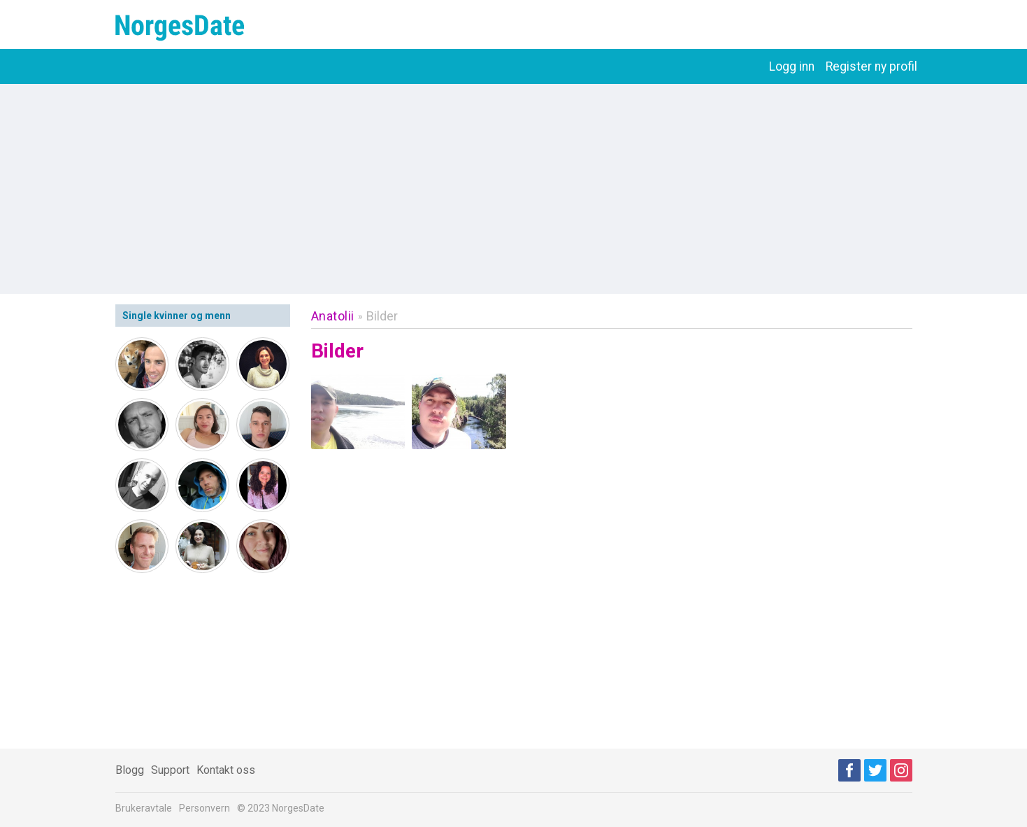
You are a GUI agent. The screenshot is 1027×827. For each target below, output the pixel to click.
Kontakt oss (225, 770)
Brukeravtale (143, 808)
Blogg (129, 770)
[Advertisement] (513, 189)
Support (170, 770)
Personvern (204, 808)
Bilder (382, 316)
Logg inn (791, 66)
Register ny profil (871, 66)
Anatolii (332, 316)
